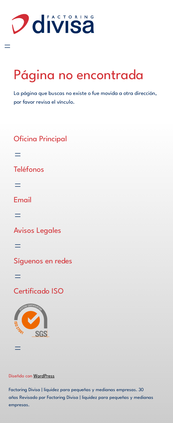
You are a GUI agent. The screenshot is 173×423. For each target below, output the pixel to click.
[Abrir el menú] (7, 46)
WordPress (44, 376)
